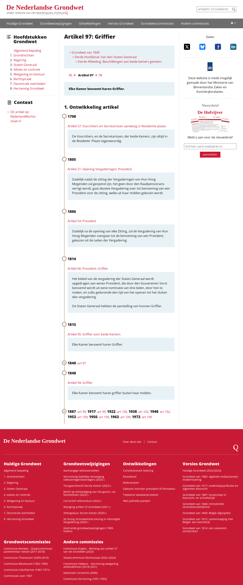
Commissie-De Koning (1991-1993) (85, 579)
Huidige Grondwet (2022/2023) (202, 470)
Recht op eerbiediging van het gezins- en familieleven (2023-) (89, 493)
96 (70, 75)
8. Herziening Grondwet (19, 519)
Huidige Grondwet (20, 23)
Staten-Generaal (25, 65)
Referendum (131, 482)
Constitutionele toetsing (138, 470)
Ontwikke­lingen (90, 23)
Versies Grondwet (121, 23)
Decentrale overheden (29, 84)
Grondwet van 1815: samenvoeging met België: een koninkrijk (208, 520)
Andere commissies (195, 23)
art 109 (82, 417)
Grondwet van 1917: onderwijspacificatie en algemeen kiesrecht (210, 487)
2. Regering (11, 482)
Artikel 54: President (82, 221)
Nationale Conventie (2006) (80, 573)
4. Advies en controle (17, 495)
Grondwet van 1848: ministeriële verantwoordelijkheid (203, 505)
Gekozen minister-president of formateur (149, 488)
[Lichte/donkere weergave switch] (233, 23)
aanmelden (210, 154)
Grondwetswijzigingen (56, 23)
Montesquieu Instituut (50, 13)
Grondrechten (23, 55)
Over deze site (132, 442)
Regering (19, 60)
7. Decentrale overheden (19, 513)
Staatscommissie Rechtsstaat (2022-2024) (89, 557)
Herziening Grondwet (28, 88)
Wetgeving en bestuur (29, 74)
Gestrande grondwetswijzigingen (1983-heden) (88, 529)
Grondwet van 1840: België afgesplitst (207, 513)
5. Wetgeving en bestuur (19, 501)
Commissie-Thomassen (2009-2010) (26, 557)
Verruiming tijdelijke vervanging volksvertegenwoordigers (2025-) (83, 478)
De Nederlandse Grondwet (45, 7)
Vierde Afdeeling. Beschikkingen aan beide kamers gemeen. (120, 61)
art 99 (81, 412)
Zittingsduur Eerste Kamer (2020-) (84, 513)
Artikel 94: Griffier (80, 383)
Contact (152, 442)
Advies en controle (26, 69)
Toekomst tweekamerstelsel (140, 495)
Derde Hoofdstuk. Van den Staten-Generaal (106, 57)
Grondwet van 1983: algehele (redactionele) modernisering (210, 478)
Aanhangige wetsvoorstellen (81, 470)
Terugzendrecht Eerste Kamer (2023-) (87, 485)
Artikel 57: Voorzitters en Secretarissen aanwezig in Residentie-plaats (117, 126)
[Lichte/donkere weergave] (233, 23)
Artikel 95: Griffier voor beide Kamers (94, 334)
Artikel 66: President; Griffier (88, 268)
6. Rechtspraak (13, 507)
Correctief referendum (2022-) (82, 501)
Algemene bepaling (27, 50)
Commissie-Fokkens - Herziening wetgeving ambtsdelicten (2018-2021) (90, 565)
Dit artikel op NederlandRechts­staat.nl (23, 116)
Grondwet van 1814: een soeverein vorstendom (205, 529)
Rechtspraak (22, 79)
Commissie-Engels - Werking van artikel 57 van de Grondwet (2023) (90, 550)
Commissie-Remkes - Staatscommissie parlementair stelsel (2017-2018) (28, 550)
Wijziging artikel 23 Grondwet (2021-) (86, 507)
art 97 (81, 363)
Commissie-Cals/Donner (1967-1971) (27, 570)
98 (100, 75)
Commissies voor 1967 (18, 576)
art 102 (143, 412)
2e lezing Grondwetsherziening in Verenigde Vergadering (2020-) (91, 520)
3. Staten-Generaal (16, 488)
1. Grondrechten (14, 476)
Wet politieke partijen (136, 501)
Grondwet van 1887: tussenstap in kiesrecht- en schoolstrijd (204, 496)
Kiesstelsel (129, 476)
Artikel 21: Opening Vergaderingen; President (100, 169)
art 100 (122, 412)
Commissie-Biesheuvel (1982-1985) (26, 563)
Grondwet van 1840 (85, 52)
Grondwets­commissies (157, 23)
